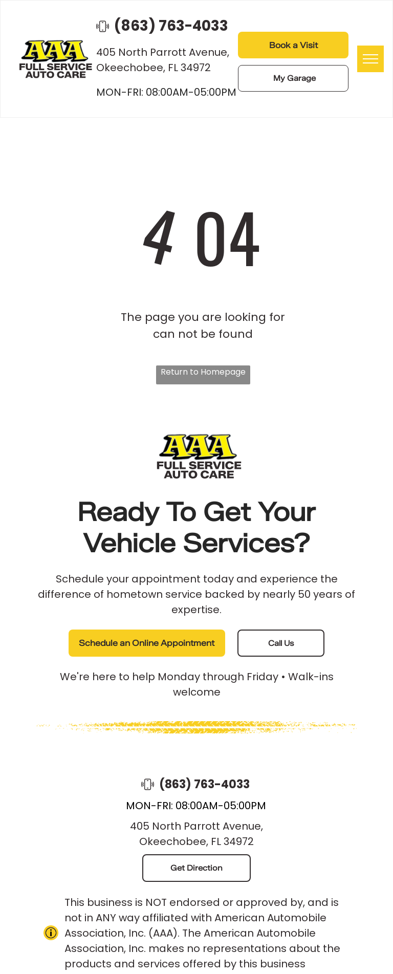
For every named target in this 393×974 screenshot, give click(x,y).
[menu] (370, 59)
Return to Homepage (203, 372)
